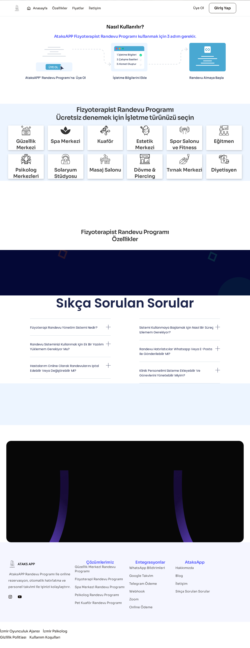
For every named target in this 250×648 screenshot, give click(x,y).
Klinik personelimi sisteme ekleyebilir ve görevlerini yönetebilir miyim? (169, 373)
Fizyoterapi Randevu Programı (99, 579)
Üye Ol (198, 8)
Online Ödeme (141, 607)
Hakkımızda (184, 568)
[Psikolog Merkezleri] (26, 159)
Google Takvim (141, 576)
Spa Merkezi (65, 141)
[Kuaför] (105, 130)
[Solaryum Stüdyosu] (65, 159)
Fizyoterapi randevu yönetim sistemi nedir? (63, 327)
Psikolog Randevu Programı (97, 595)
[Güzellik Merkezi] (26, 130)
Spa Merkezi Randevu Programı (100, 587)
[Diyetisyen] (224, 159)
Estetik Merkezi (144, 144)
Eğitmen (224, 141)
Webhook (137, 592)
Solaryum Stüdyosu (65, 173)
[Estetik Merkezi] (145, 130)
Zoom (134, 599)
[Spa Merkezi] (65, 130)
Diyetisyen (224, 170)
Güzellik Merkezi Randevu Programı (95, 569)
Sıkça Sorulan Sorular (192, 592)
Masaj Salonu (105, 170)
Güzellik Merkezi (26, 144)
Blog (179, 576)
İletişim (181, 584)
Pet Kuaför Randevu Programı (98, 603)
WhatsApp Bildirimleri (147, 568)
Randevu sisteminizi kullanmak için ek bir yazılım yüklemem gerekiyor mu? (67, 346)
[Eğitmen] (224, 130)
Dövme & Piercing (144, 173)
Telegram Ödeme (143, 584)
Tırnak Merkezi (184, 170)
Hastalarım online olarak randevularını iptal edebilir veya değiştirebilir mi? (64, 368)
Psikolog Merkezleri (26, 173)
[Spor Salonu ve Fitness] (184, 130)
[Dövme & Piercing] (145, 159)
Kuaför (105, 141)
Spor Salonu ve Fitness (184, 144)
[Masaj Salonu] (105, 159)
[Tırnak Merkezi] (184, 159)
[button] (70, 330)
